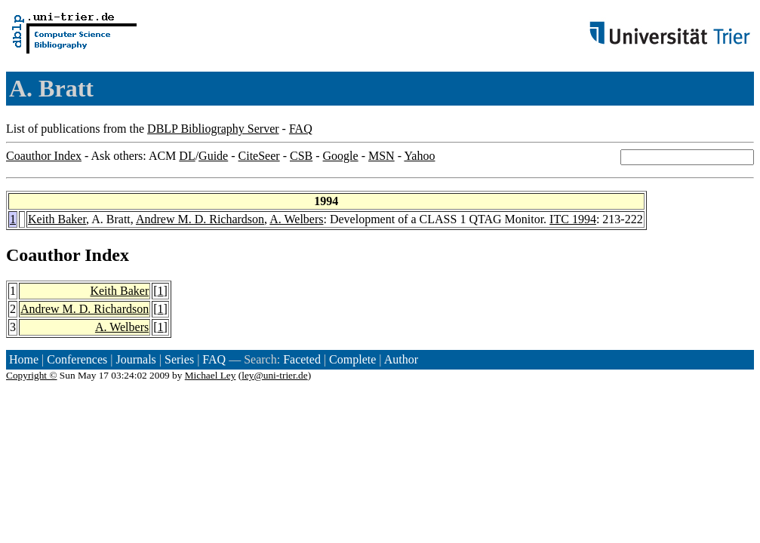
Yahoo (419, 155)
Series (179, 359)
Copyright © (31, 375)
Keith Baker (57, 219)
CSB (301, 155)
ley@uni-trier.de (274, 375)
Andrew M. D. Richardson (200, 219)
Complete (352, 359)
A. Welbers (296, 219)
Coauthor (43, 255)
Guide (213, 155)
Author (401, 359)
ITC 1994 (572, 219)
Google (340, 155)
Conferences (77, 359)
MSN (381, 155)
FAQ (300, 128)
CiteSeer (259, 155)
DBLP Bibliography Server (213, 128)
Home (23, 359)
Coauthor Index (44, 155)
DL (187, 155)
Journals (135, 359)
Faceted (302, 359)
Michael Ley (210, 375)
